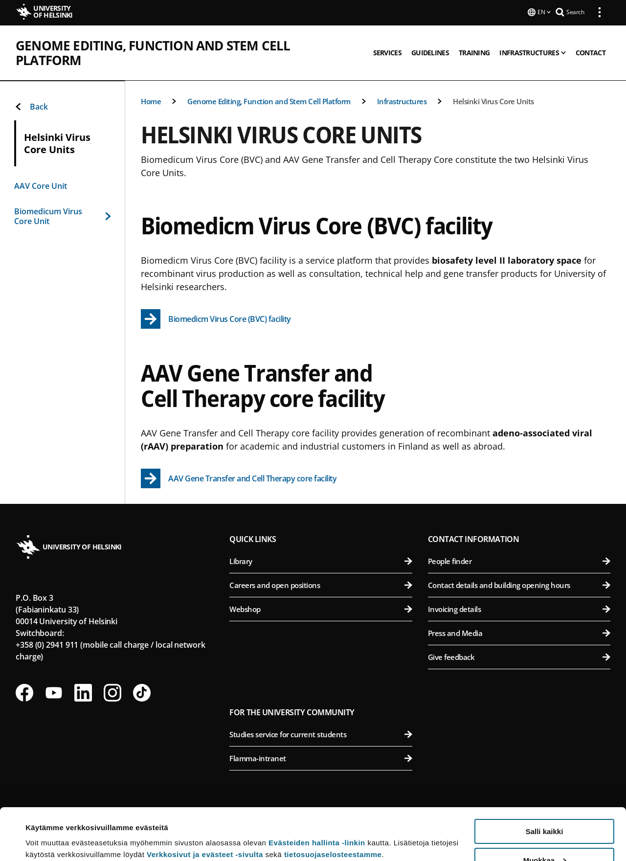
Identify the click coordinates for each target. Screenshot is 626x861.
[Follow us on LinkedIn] (83, 693)
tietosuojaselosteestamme (333, 802)
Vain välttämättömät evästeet (544, 837)
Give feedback (519, 657)
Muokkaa (544, 808)
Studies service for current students (320, 734)
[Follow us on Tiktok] (142, 693)
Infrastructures (402, 101)
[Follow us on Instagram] (112, 693)
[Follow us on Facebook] (24, 693)
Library (320, 561)
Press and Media (519, 633)
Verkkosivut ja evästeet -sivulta (205, 802)
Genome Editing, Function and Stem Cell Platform (187, 44)
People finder (519, 561)
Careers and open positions (320, 585)
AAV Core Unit (40, 186)
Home (151, 101)
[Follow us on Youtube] (54, 693)
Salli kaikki (544, 779)
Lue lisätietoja (50, 829)
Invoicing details (519, 609)
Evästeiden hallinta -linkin (316, 791)
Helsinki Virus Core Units (493, 101)
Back (31, 106)
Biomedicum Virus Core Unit (62, 216)
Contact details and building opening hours (519, 585)
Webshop (320, 609)
